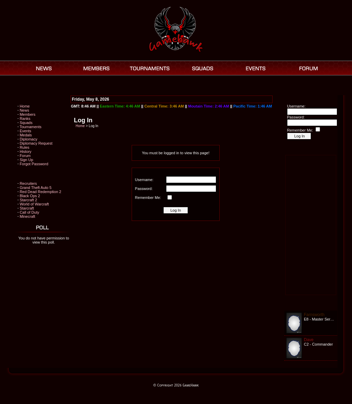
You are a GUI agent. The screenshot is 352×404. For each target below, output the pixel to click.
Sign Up (26, 160)
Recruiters (28, 183)
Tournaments (31, 127)
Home (25, 106)
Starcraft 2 (28, 200)
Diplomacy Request (36, 143)
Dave (309, 339)
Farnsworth (314, 314)
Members (27, 114)
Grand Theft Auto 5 (36, 188)
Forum (25, 156)
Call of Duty (29, 212)
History (25, 151)
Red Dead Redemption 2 (40, 192)
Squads (26, 123)
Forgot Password (34, 164)
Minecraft (27, 216)
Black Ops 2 (30, 196)
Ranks (25, 118)
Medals (26, 135)
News (24, 110)
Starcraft (27, 208)
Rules (24, 147)
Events (25, 131)
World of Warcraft (34, 204)
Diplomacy (28, 139)
